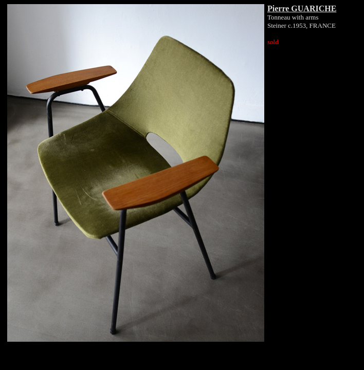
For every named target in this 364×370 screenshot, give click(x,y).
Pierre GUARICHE (301, 8)
